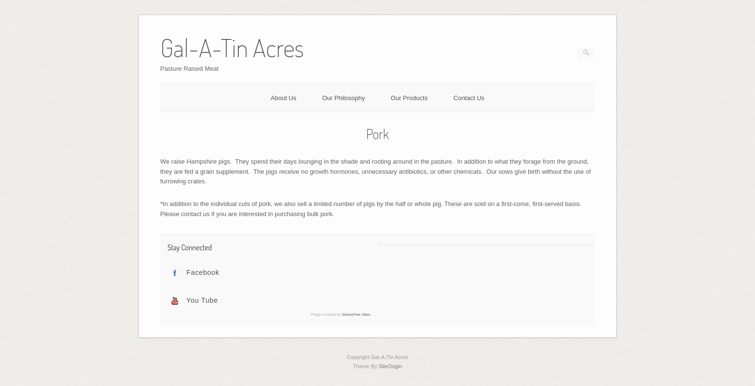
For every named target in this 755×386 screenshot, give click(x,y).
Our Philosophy (343, 98)
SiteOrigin (390, 366)
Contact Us (469, 98)
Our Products (409, 98)
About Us (283, 98)
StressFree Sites (356, 314)
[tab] (269, 273)
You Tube (202, 300)
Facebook (203, 272)
